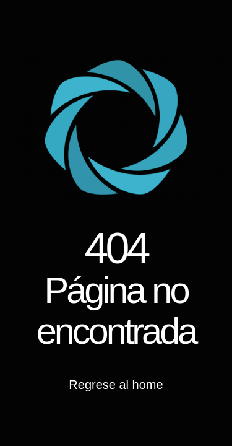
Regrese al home (116, 384)
